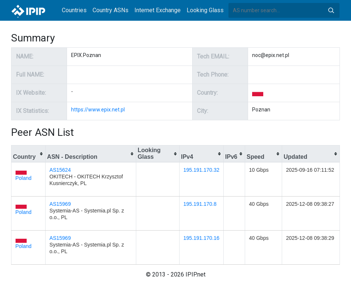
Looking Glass (205, 10)
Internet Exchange (157, 10)
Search (331, 10)
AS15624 (60, 170)
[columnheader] (28, 153)
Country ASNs (110, 10)
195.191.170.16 (201, 238)
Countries (74, 10)
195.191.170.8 (200, 204)
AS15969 (60, 204)
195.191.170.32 (201, 170)
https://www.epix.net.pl (98, 110)
